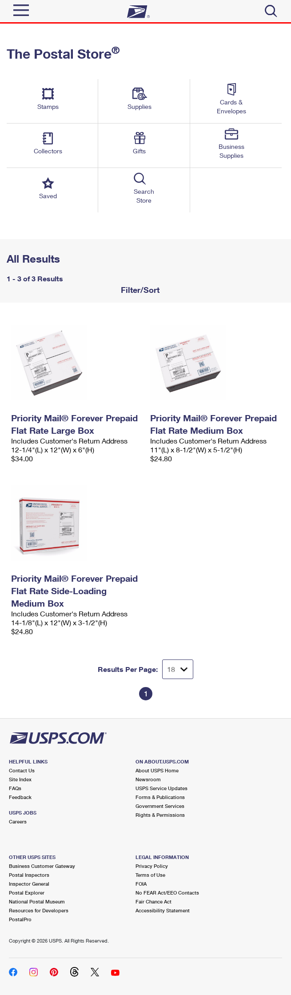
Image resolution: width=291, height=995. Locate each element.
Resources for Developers (38, 910)
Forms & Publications (160, 797)
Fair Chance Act (153, 901)
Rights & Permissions (160, 815)
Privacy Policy (152, 866)
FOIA (141, 884)
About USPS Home (157, 770)
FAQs (15, 788)
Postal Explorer (26, 892)
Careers (18, 821)
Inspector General (29, 884)
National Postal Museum (37, 901)
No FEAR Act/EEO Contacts (167, 892)
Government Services (160, 806)
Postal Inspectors (29, 875)
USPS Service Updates (161, 788)
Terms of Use (150, 875)
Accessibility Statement (163, 910)
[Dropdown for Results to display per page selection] (177, 669)
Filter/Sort (139, 290)
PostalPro (20, 919)
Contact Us (22, 770)
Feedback (20, 797)
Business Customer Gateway (42, 866)
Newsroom (148, 779)
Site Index (20, 779)
